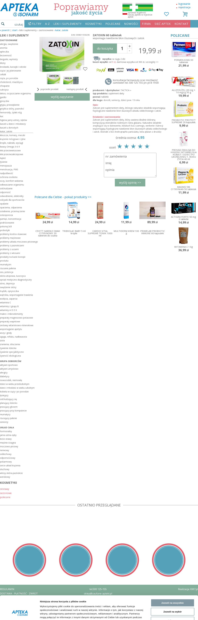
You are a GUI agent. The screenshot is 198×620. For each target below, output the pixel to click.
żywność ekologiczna (10, 355)
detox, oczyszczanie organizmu (15, 93)
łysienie (3, 161)
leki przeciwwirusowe (10, 150)
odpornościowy (7, 457)
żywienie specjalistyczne (12, 351)
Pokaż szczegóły (162, 522)
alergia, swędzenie (9, 44)
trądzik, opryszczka (9, 291)
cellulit (3, 74)
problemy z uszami (9, 249)
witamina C (5, 302)
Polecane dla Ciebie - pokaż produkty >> (63, 197)
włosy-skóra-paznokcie (11, 473)
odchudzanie (6, 188)
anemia (3, 47)
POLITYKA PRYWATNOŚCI (15, 598)
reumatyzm (5, 264)
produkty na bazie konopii (12, 256)
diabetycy (4, 376)
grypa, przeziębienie (9, 104)
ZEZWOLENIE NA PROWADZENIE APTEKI (23, 602)
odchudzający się (8, 399)
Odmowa (172, 509)
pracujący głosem (9, 406)
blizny (2, 63)
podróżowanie (7, 222)
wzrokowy (5, 476)
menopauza (6, 165)
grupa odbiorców (10, 361)
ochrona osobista (8, 177)
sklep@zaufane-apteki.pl (98, 593)
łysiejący (4, 395)
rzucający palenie (8, 418)
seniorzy (4, 422)
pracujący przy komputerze (13, 410)
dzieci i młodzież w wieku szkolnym (16, 387)
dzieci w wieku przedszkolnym (14, 384)
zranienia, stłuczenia (10, 344)
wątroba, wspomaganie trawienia (16, 294)
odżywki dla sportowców (12, 199)
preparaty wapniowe (10, 321)
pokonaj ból (6, 226)
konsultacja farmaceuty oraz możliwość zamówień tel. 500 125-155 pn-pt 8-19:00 (136, 81)
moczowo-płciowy (9, 446)
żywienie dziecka (8, 348)
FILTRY (36, 24)
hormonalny (6, 431)
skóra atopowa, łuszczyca (13, 275)
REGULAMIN (7, 589)
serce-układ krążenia (10, 465)
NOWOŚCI (131, 24)
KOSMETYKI (93, 24)
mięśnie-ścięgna (8, 442)
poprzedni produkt (47, 89)
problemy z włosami (10, 253)
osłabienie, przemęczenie (12, 211)
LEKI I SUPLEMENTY (67, 24)
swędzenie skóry (8, 287)
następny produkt (77, 89)
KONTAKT (182, 24)
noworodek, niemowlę (11, 380)
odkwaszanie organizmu (12, 184)
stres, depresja (7, 283)
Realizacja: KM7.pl (188, 589)
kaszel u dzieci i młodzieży (13, 123)
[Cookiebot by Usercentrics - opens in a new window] (19, 522)
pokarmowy (6, 461)
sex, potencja (6, 272)
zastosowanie (8, 40)
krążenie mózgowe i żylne (12, 139)
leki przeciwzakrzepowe (11, 154)
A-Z (47, 24)
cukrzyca (4, 89)
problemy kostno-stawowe (13, 234)
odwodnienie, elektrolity (11, 196)
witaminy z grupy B (9, 306)
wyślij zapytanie (62, 97)
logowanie (184, 3)
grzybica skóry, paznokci (12, 108)
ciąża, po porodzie (9, 78)
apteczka (4, 51)
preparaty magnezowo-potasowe (16, 317)
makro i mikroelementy (11, 313)
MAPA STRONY (8, 615)
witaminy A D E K (8, 310)
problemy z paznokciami (12, 245)
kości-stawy (6, 438)
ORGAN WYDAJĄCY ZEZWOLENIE (18, 606)
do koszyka (105, 48)
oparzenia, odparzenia (11, 207)
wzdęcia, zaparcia (8, 298)
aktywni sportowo (9, 365)
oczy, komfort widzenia (11, 180)
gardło (3, 97)
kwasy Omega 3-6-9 (10, 146)
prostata (4, 260)
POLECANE (112, 24)
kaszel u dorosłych (9, 127)
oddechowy (5, 454)
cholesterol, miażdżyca (11, 82)
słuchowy (4, 469)
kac (1, 116)
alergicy (3, 372)
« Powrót (5, 30)
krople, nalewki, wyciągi (11, 142)
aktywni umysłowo (9, 368)
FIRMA (146, 24)
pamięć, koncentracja (10, 218)
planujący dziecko (8, 403)
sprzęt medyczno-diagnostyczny (16, 279)
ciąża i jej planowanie (10, 70)
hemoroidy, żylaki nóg (11, 112)
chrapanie (5, 85)
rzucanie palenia (8, 268)
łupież (3, 158)
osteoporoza (6, 215)
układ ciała (7, 427)
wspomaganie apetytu (11, 329)
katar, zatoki (61, 30)
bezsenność (6, 55)
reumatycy (5, 414)
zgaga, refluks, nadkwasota (13, 336)
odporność (5, 192)
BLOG (3, 611)
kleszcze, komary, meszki (12, 135)
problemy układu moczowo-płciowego (16, 241)
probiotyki (5, 230)
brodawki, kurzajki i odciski (13, 66)
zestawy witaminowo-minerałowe (16, 325)
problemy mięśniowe (10, 237)
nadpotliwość (6, 173)
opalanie (4, 203)
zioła (2, 340)
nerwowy (4, 450)
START (14, 30)
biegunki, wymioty (9, 59)
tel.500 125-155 (98, 589)
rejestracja (184, 7)
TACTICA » (126, 90)
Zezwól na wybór (172, 500)
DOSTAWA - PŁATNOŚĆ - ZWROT (19, 593)
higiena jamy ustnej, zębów (13, 120)
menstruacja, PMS (9, 169)
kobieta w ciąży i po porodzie (14, 391)
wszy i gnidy (6, 332)
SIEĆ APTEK (163, 24)
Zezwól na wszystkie (172, 491)
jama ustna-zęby (8, 435)
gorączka (4, 101)
